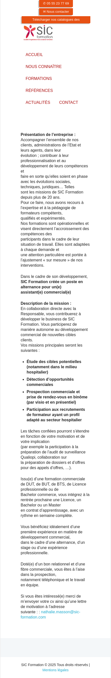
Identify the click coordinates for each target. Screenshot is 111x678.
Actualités (38, 102)
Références (39, 90)
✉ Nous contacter (56, 11)
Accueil (34, 55)
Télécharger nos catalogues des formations (56, 23)
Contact (68, 102)
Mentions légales (55, 670)
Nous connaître (44, 66)
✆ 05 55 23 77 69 (56, 3)
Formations (39, 78)
